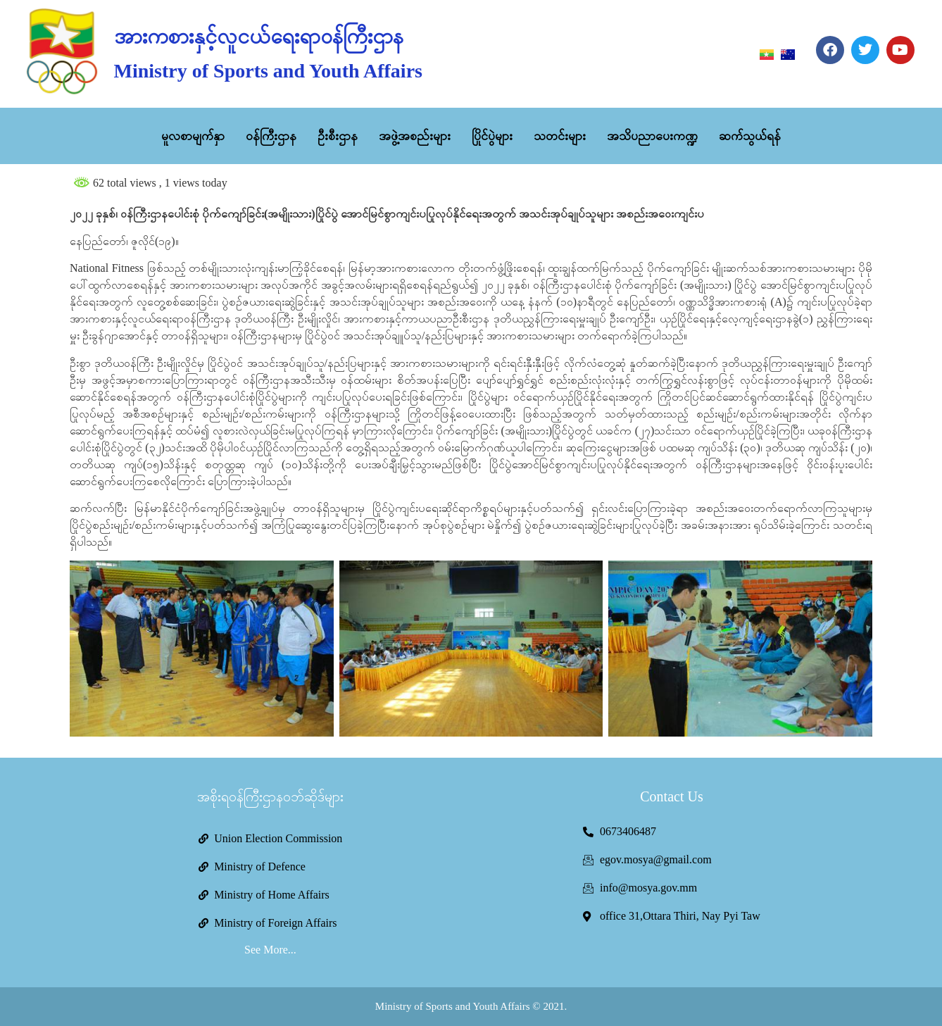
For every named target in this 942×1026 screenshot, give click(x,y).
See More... (270, 950)
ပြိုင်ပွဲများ (492, 136)
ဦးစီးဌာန (338, 136)
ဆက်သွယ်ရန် (750, 136)
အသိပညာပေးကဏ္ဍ (652, 136)
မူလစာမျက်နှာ (193, 136)
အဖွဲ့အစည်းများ (415, 136)
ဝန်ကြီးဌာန (271, 136)
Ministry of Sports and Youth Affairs (268, 71)
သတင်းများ (560, 136)
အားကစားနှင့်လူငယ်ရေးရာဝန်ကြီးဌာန (258, 36)
